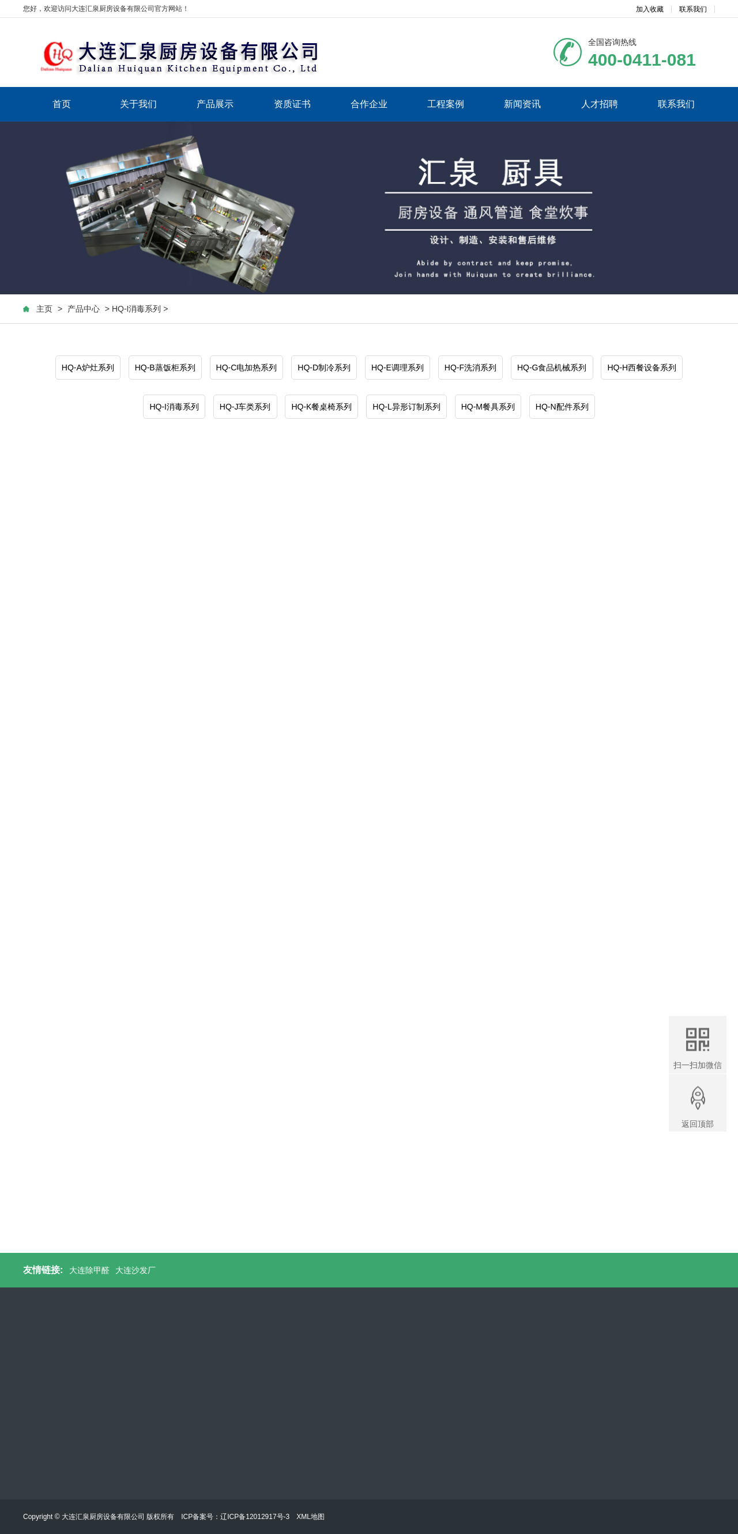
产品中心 (83, 309)
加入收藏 (650, 9)
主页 (44, 309)
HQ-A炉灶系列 (88, 368)
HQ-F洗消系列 (470, 368)
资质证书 (292, 104)
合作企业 (369, 104)
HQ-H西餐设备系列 (641, 368)
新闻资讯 (522, 104)
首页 (61, 104)
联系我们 (693, 9)
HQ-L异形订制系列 (406, 407)
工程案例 (445, 104)
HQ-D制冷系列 (324, 368)
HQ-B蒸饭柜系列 (165, 368)
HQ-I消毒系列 (174, 407)
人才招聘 (599, 104)
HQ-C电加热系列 (246, 368)
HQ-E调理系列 (397, 368)
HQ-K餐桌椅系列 (321, 407)
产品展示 (215, 104)
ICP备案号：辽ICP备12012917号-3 (235, 1517)
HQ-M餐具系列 (488, 407)
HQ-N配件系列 (562, 407)
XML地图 (310, 1517)
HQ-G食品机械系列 (552, 368)
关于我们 (138, 104)
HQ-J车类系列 (245, 407)
